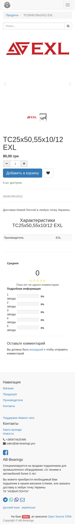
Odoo (25, 517)
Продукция (10, 394)
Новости (8, 433)
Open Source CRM (59, 516)
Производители (13, 400)
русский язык (11, 507)
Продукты (12, 15)
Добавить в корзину (22, 173)
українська (28, 507)
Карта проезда (12, 429)
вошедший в (37, 349)
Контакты (9, 406)
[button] (6, 81)
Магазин (8, 388)
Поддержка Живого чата (18, 417)
